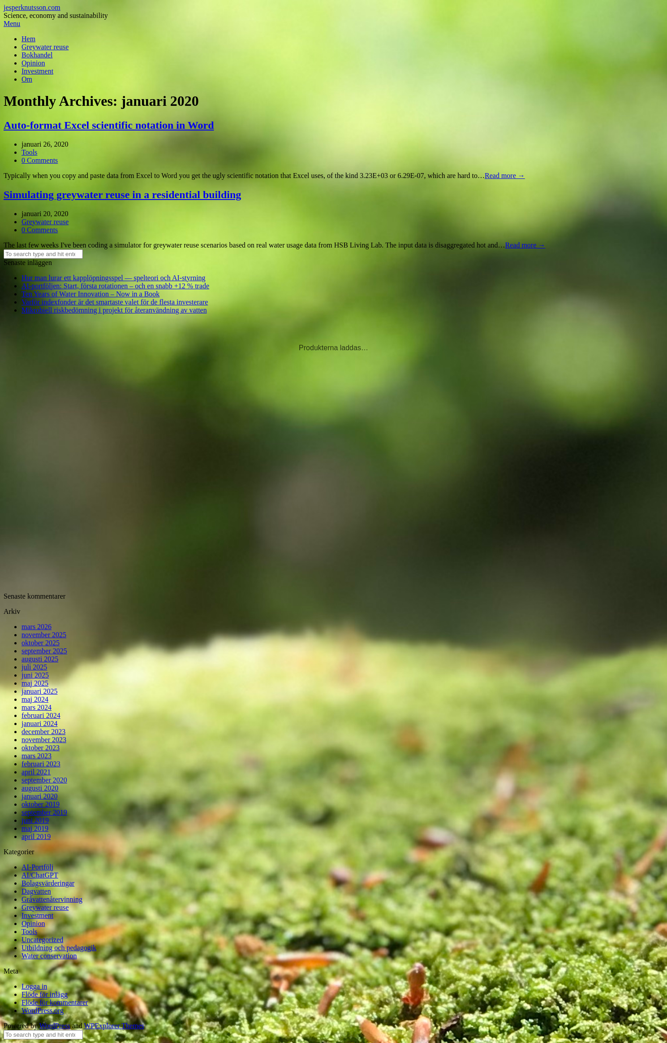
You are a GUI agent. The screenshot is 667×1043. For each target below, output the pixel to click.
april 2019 (36, 836)
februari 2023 (41, 764)
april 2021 (36, 772)
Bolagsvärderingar (48, 883)
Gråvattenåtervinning (52, 899)
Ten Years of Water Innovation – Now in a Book (90, 294)
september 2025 (44, 651)
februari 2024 (41, 715)
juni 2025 (35, 675)
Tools (29, 152)
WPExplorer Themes (114, 1026)
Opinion (33, 63)
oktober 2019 (41, 804)
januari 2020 (39, 796)
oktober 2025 (41, 643)
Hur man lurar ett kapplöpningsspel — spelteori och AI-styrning (114, 278)
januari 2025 (39, 691)
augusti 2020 (40, 788)
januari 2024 (39, 723)
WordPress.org (43, 1010)
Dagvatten (36, 891)
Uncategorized (42, 939)
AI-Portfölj (37, 867)
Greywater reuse (45, 47)
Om (27, 79)
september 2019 (44, 812)
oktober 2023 (41, 748)
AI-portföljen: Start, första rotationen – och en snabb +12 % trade (115, 286)
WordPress (54, 1026)
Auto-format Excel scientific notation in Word (109, 125)
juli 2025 (34, 667)
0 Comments (40, 160)
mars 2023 (37, 756)
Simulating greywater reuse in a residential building (122, 194)
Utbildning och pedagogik (59, 948)
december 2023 (43, 731)
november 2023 (44, 739)
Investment (37, 71)
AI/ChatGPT (40, 875)
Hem (28, 39)
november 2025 (44, 635)
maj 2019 (35, 828)
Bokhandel (37, 55)
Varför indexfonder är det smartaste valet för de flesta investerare (115, 302)
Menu (12, 23)
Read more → (505, 175)
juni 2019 (35, 820)
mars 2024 (37, 707)
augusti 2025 (40, 659)
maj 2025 (35, 683)
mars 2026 (37, 626)
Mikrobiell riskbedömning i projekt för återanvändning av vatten (114, 310)
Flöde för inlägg (45, 994)
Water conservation (49, 956)
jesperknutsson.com (32, 7)
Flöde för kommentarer (55, 1002)
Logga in (34, 986)
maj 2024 (35, 699)
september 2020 (44, 780)
